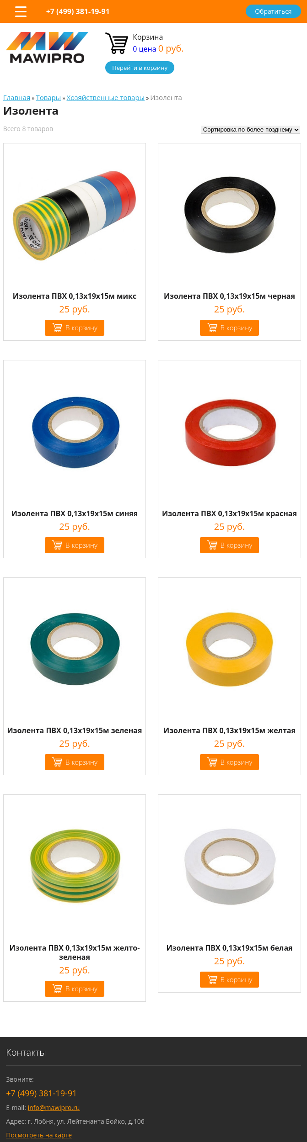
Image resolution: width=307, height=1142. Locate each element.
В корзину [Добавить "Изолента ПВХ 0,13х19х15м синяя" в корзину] (81, 545)
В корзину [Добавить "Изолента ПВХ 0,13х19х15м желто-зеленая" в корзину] (81, 988)
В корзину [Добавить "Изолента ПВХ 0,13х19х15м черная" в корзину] (237, 327)
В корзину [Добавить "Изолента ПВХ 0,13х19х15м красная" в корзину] (237, 545)
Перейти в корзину (139, 67)
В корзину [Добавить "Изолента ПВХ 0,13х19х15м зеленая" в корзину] (81, 762)
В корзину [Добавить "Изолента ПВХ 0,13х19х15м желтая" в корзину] (237, 762)
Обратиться (273, 11)
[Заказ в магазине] (250, 130)
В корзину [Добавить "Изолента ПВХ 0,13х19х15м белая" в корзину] (237, 979)
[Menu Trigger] (20, 11)
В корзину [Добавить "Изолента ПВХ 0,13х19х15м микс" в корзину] (81, 327)
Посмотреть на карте (39, 1135)
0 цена (158, 49)
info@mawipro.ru (54, 1107)
